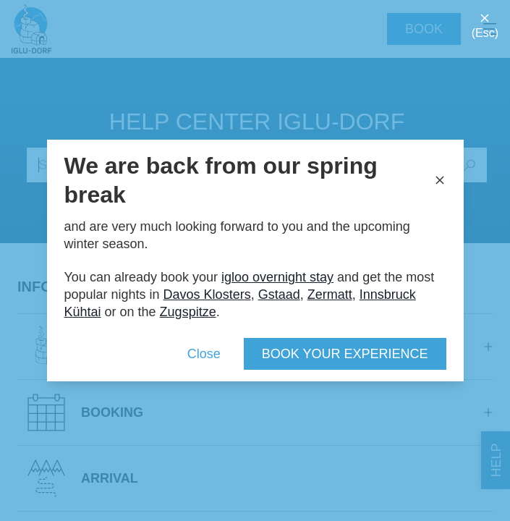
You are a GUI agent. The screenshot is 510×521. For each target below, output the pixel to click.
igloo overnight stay (277, 277)
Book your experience (345, 354)
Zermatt (329, 294)
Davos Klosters (207, 294)
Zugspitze (188, 312)
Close (204, 354)
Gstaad (279, 294)
